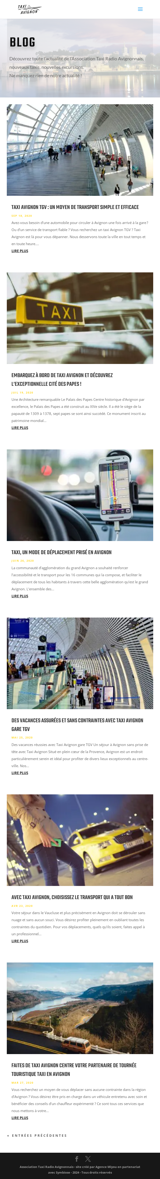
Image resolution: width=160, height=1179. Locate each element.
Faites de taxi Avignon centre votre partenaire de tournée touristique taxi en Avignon (74, 1070)
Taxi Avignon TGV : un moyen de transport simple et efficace (75, 207)
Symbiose (63, 1172)
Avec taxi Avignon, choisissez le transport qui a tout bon (72, 897)
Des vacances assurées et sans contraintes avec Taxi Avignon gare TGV (77, 725)
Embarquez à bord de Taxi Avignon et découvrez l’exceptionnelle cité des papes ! (62, 380)
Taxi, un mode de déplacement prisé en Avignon (61, 552)
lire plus (19, 250)
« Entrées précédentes (37, 1135)
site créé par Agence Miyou (96, 1167)
